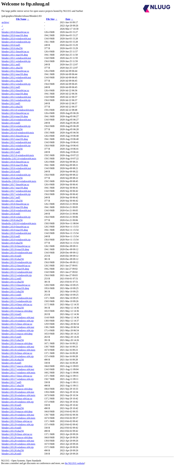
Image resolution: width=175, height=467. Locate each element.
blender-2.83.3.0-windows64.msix (18, 110)
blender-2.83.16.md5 (11, 363)
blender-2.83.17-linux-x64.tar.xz (17, 376)
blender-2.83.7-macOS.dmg (15, 187)
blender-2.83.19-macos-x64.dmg (17, 411)
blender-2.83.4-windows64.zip (16, 126)
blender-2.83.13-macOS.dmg (15, 288)
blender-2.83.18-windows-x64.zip (18, 402)
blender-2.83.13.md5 (11, 294)
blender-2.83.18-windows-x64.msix (18, 395)
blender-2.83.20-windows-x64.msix (18, 444)
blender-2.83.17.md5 (11, 382)
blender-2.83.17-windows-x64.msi (18, 369)
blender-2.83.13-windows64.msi (17, 298)
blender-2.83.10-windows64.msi (17, 252)
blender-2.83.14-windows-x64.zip (18, 320)
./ (2, 25)
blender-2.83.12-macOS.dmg (15, 269)
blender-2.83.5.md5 (11, 152)
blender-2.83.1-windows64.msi (16, 58)
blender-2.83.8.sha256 (12, 220)
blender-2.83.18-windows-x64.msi (18, 392)
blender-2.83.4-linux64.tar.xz (15, 113)
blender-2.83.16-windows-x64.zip (18, 356)
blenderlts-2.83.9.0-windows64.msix (19, 223)
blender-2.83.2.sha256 (12, 80)
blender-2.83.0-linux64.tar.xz (15, 32)
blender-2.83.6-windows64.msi (16, 168)
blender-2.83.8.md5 (11, 213)
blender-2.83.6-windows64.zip (16, 175)
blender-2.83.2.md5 (11, 87)
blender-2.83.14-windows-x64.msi (18, 317)
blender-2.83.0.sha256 (12, 48)
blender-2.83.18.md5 (11, 405)
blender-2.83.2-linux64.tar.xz (15, 71)
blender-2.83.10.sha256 (13, 259)
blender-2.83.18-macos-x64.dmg (17, 389)
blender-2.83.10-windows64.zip (17, 262)
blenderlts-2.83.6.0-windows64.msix (19, 181)
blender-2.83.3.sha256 (12, 106)
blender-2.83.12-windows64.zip (17, 275)
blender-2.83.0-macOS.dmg (15, 35)
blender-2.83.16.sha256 (13, 359)
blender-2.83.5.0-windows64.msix (18, 155)
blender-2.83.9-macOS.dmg (15, 230)
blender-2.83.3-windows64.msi (16, 97)
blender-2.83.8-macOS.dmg (15, 207)
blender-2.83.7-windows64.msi (16, 191)
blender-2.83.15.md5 (11, 337)
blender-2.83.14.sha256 (13, 307)
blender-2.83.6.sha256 (12, 178)
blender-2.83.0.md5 (11, 45)
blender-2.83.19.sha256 (13, 431)
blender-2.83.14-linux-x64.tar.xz (17, 304)
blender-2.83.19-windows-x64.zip (18, 424)
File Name (21, 19)
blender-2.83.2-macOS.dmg (15, 74)
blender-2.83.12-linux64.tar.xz (16, 265)
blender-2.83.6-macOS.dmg (15, 165)
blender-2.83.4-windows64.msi (16, 119)
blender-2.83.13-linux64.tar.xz (16, 285)
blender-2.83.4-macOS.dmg (15, 116)
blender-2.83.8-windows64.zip (16, 217)
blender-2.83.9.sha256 (12, 243)
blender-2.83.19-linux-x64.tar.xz (17, 421)
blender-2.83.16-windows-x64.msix (18, 350)
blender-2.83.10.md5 (11, 256)
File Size (50, 19)
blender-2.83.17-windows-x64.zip (18, 379)
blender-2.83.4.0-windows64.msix (18, 132)
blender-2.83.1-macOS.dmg (15, 55)
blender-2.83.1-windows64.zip (16, 61)
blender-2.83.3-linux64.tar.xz (15, 90)
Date (68, 19)
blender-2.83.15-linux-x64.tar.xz (17, 324)
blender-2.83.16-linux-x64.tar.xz (17, 353)
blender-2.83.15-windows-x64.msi (18, 327)
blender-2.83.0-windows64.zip (16, 42)
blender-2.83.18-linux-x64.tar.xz (17, 398)
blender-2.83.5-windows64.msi (16, 142)
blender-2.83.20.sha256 (13, 450)
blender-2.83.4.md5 (11, 123)
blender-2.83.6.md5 (11, 171)
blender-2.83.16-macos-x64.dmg (17, 343)
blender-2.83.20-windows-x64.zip (18, 447)
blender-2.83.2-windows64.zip (16, 84)
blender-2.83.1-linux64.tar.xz (15, 51)
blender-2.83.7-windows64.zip (16, 194)
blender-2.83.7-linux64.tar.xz (15, 184)
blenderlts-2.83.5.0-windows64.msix (19, 158)
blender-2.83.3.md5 (11, 103)
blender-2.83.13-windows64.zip (17, 301)
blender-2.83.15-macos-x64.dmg (17, 333)
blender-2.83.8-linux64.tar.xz (15, 204)
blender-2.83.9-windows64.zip (16, 239)
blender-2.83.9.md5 (11, 236)
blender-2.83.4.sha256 (12, 129)
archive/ (5, 22)
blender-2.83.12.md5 (11, 278)
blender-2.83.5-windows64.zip (16, 145)
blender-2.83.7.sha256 (12, 200)
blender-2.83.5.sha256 (12, 149)
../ (2, 29)
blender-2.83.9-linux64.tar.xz (15, 226)
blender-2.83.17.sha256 (13, 385)
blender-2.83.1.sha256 (12, 67)
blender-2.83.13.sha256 (13, 291)
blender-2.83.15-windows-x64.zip (18, 330)
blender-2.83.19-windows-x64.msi (18, 414)
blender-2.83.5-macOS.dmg (15, 139)
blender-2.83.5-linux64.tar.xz (15, 136)
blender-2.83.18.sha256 (13, 408)
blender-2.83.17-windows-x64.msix (18, 372)
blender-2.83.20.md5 (11, 453)
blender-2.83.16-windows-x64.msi (18, 346)
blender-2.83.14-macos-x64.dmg (17, 311)
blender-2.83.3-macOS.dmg (15, 93)
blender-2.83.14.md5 (11, 314)
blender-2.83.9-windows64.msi (16, 233)
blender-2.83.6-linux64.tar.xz (15, 162)
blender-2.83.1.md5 (11, 64)
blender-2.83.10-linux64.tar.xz (16, 246)
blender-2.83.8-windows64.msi (16, 210)
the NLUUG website (74, 463)
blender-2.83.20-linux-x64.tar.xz (17, 434)
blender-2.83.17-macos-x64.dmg (17, 366)
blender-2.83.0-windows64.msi (16, 38)
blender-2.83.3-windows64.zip (16, 100)
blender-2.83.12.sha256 (13, 282)
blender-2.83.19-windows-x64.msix (18, 418)
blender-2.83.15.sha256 (13, 340)
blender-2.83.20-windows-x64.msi (18, 440)
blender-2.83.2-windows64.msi (16, 77)
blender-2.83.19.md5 (11, 427)
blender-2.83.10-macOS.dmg (15, 249)
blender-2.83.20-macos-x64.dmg (17, 437)
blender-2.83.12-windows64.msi (17, 272)
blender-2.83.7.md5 (11, 197)
